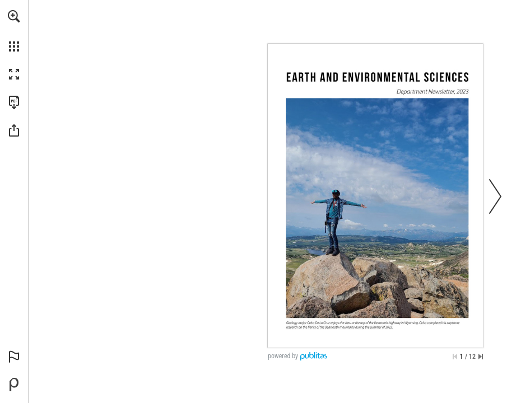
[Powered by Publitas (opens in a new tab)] (14, 385)
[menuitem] (14, 30)
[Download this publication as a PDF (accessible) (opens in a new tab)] (14, 102)
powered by (283, 356)
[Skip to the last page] (480, 356)
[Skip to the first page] (455, 356)
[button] (14, 16)
